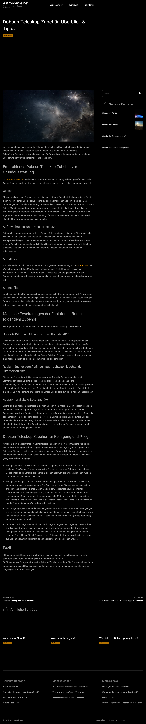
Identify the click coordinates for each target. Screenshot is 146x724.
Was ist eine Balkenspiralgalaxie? (115, 147)
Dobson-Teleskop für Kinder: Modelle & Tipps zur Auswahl (119, 600)
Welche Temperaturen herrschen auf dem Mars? (122, 702)
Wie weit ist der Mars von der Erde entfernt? (120, 691)
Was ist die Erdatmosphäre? (113, 136)
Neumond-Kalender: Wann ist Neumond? (68, 697)
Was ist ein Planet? (109, 113)
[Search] (140, 93)
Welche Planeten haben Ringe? (15, 697)
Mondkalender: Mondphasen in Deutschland (70, 686)
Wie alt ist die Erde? (11, 686)
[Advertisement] (73, 63)
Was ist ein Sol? (108, 697)
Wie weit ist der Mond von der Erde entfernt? (21, 691)
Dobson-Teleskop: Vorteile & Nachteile (18, 600)
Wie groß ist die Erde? (11, 702)
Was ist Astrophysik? (110, 124)
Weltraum (8, 35)
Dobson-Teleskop (15, 179)
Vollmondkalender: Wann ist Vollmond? (68, 691)
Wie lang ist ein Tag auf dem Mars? (116, 686)
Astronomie (82, 265)
